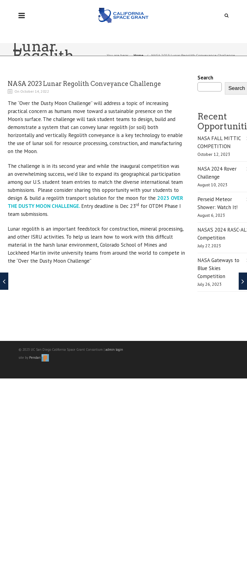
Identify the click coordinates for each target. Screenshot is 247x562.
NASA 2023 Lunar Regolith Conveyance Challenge (193, 55)
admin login (114, 349)
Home (138, 55)
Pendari (39, 357)
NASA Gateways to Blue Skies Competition (218, 268)
